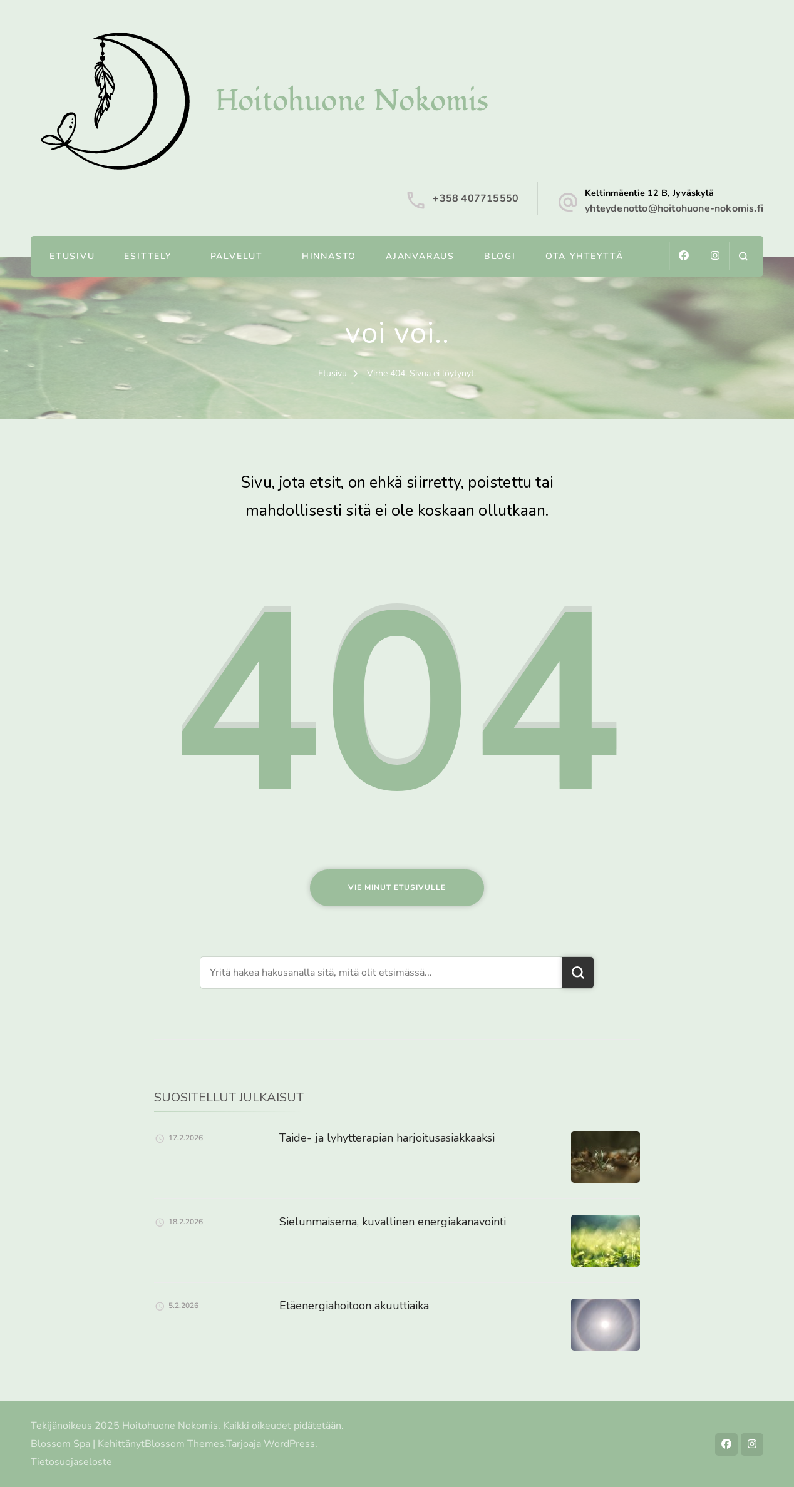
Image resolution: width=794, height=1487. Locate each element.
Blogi (500, 256)
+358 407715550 (475, 198)
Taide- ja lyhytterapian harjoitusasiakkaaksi (387, 1137)
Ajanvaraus (420, 256)
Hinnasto (329, 256)
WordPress (289, 1444)
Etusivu (72, 256)
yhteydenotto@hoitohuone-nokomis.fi (674, 208)
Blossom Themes (184, 1444)
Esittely (147, 256)
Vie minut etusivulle (397, 887)
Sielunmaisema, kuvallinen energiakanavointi (392, 1221)
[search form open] (743, 256)
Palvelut (236, 256)
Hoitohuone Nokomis (352, 101)
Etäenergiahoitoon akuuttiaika (354, 1305)
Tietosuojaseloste (71, 1462)
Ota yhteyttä (584, 256)
